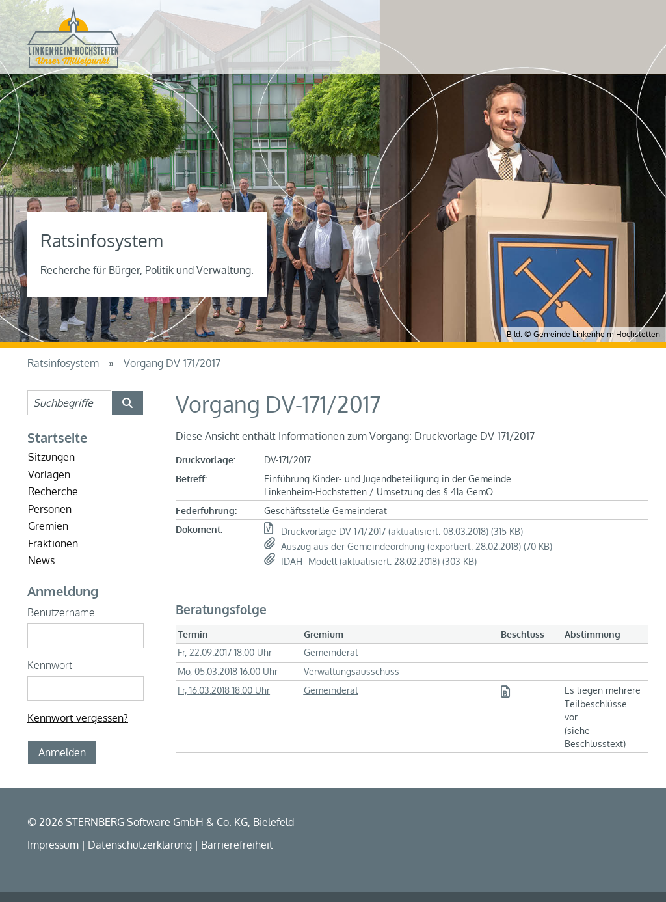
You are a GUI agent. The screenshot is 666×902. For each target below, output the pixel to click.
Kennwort (49, 665)
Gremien (48, 525)
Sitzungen (51, 456)
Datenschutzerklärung (140, 844)
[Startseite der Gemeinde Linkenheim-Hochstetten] (73, 37)
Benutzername (61, 612)
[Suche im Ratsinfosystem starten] (127, 402)
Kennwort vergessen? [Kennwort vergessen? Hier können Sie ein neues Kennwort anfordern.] (77, 717)
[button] (452, 531)
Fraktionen (53, 543)
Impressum (53, 844)
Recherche (53, 491)
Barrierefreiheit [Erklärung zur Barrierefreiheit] (237, 844)
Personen (50, 508)
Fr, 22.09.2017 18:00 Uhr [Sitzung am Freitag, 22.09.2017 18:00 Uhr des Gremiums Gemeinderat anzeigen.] (225, 652)
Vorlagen (49, 474)
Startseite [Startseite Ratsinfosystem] (57, 437)
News (41, 560)
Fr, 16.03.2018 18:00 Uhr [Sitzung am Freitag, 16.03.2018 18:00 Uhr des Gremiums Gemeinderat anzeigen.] (224, 690)
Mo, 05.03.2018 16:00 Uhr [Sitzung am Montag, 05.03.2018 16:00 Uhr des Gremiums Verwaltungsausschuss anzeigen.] (228, 671)
